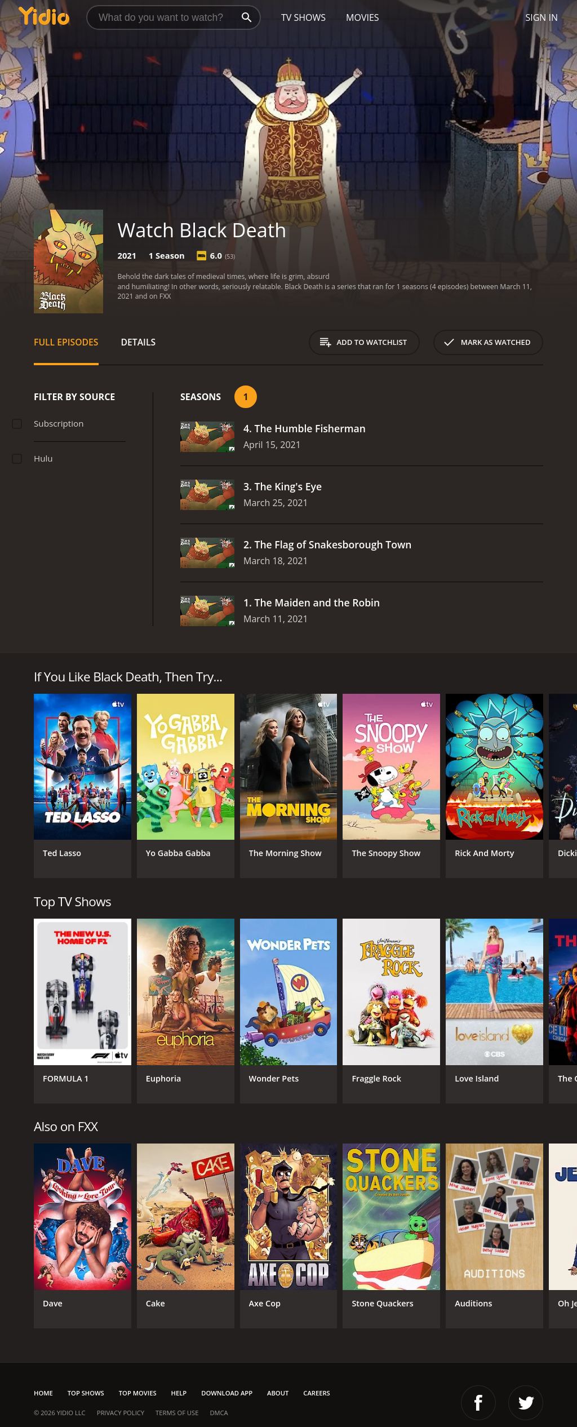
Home (43, 1393)
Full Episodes (66, 342)
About (277, 1393)
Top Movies (138, 1393)
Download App (226, 1393)
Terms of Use (177, 1412)
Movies (362, 17)
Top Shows (86, 1393)
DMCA (219, 1412)
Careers (316, 1393)
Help (179, 1393)
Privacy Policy (120, 1412)
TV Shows (303, 17)
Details (138, 342)
